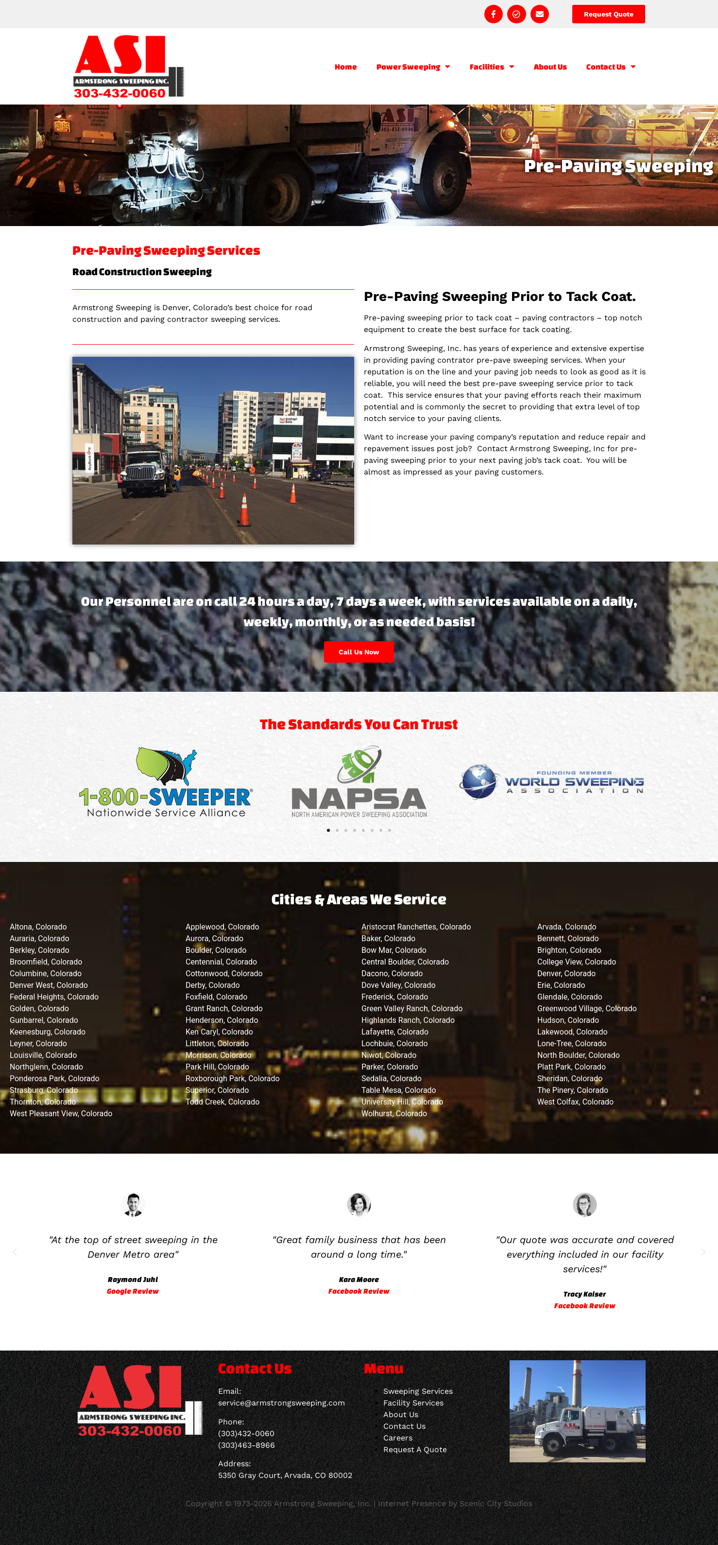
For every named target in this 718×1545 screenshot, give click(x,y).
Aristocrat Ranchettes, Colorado (416, 926)
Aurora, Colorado (214, 938)
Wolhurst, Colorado (394, 1113)
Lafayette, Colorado (394, 1031)
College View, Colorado (576, 961)
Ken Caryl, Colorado (219, 1031)
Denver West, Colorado (49, 985)
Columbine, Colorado (46, 973)
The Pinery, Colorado (572, 1090)
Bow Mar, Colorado (394, 950)
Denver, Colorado (566, 973)
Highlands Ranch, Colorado (408, 1020)
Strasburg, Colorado (44, 1090)
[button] (82, 782)
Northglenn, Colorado (46, 1066)
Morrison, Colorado (219, 1055)
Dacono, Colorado (392, 973)
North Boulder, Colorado (578, 1055)
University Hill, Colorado (402, 1101)
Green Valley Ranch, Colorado (411, 1008)
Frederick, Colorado (394, 996)
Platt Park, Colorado (571, 1066)
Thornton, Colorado (43, 1101)
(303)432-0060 (246, 1433)
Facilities (492, 66)
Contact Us (611, 66)
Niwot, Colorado (388, 1055)
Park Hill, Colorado (217, 1066)
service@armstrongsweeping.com (281, 1402)
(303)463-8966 (246, 1445)
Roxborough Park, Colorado (233, 1078)
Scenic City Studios (496, 1503)
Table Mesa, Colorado (398, 1090)
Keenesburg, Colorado (47, 1031)
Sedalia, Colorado (391, 1078)
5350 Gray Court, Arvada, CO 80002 (285, 1475)
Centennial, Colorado (221, 961)
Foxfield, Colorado (216, 996)
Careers (397, 1437)
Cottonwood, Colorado (224, 973)
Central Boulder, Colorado (405, 961)
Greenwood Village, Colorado (587, 1008)
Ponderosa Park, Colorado (55, 1078)
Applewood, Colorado (222, 926)
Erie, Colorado (561, 985)
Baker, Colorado (388, 938)
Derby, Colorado (213, 985)
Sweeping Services (418, 1391)
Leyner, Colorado (38, 1043)
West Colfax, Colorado (575, 1101)
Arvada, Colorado (567, 926)
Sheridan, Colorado (569, 1078)
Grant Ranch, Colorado (224, 1008)
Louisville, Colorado (43, 1055)
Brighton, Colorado (569, 950)
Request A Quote (415, 1449)
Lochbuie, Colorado (394, 1043)
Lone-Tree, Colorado (571, 1043)
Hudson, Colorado (568, 1020)
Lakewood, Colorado (572, 1031)
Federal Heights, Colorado (54, 996)
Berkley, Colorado (39, 950)
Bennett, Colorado (568, 938)
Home (346, 66)
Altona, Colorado (38, 926)
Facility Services (413, 1402)
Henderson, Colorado (222, 1020)
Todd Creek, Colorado (222, 1101)
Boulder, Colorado (216, 950)
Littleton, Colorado (217, 1043)
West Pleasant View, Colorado (61, 1113)
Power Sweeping (413, 66)
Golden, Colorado (39, 1008)
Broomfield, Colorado (46, 961)
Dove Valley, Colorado (398, 985)
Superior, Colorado (217, 1090)
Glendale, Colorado (569, 996)
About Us (550, 66)
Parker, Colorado (389, 1066)
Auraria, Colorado (39, 938)
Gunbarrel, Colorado (44, 1020)
